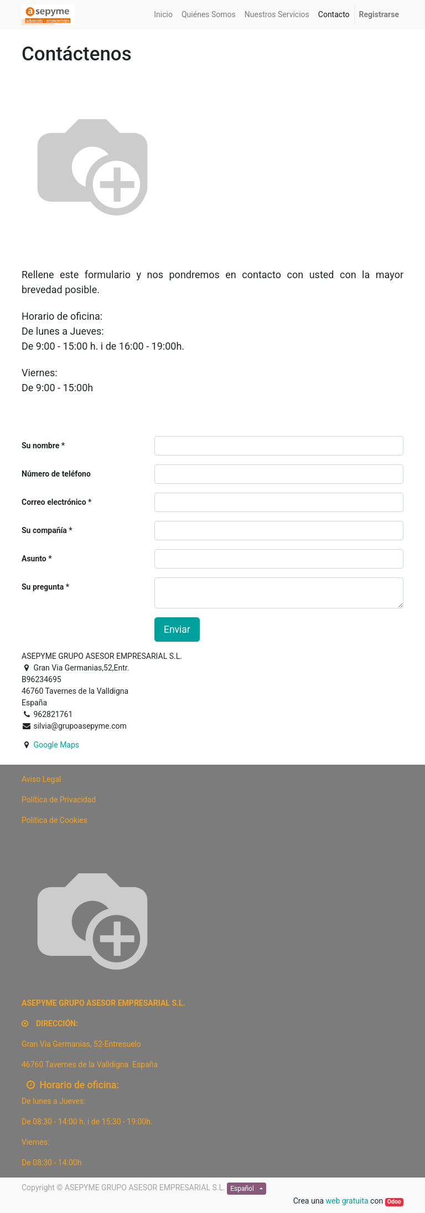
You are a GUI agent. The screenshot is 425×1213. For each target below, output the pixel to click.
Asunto (34, 558)
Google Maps (56, 744)
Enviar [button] (177, 629)
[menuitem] (163, 14)
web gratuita (346, 1200)
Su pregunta (43, 586)
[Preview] (41, 779)
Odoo (394, 1201)
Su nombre (40, 445)
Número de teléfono (56, 473)
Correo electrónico (54, 502)
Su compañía (44, 530)
